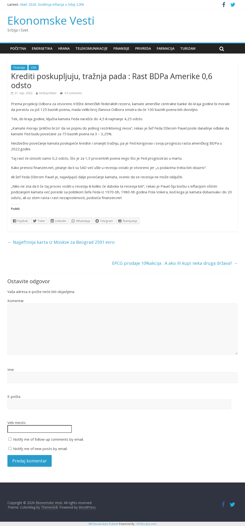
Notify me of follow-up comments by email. (48, 439)
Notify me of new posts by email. (40, 448)
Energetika (42, 48)
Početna (18, 48)
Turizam (187, 48)
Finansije (121, 48)
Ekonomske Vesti (51, 20)
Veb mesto (16, 422)
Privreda (143, 48)
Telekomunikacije (91, 48)
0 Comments (71, 93)
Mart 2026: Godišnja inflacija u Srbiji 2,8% (52, 4)
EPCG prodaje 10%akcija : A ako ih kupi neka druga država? (175, 263)
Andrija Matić (48, 93)
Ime (10, 369)
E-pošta (13, 396)
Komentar (15, 300)
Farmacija (165, 48)
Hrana (64, 48)
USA (33, 67)
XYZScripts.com (146, 524)
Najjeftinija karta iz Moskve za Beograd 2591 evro (61, 242)
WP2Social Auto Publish (103, 524)
